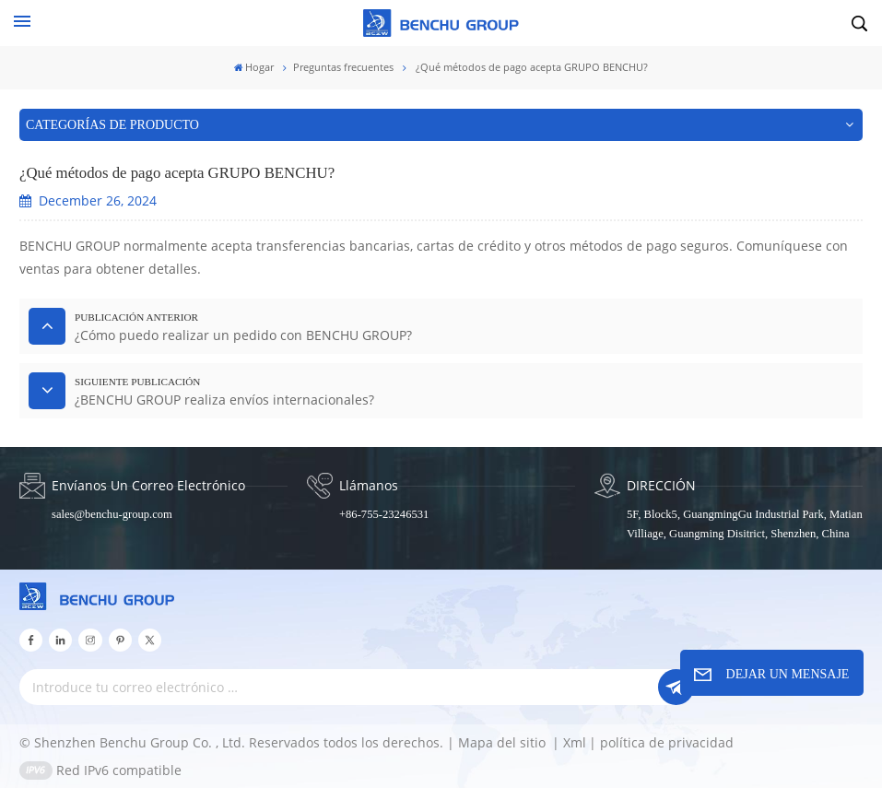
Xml (574, 742)
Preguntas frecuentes (343, 67)
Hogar (254, 67)
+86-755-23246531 (384, 514)
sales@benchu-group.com (112, 514)
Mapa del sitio (503, 742)
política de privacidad (667, 742)
